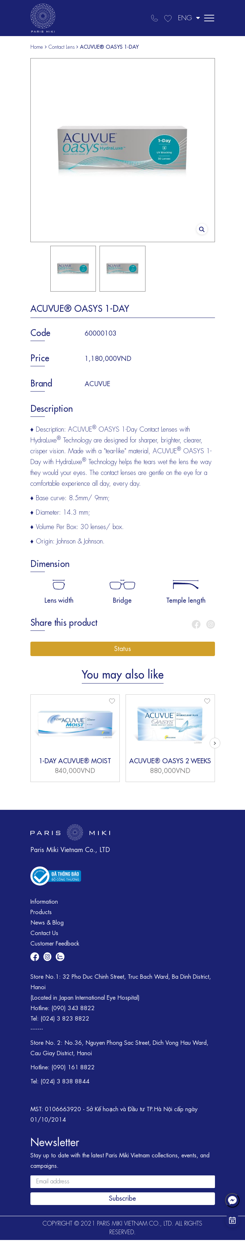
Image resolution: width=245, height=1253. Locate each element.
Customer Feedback (54, 944)
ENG (189, 18)
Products (41, 912)
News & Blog (47, 923)
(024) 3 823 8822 (65, 1019)
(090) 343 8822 (73, 1008)
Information (44, 902)
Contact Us (44, 933)
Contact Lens (61, 46)
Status (122, 649)
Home (36, 46)
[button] (215, 743)
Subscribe (122, 1198)
